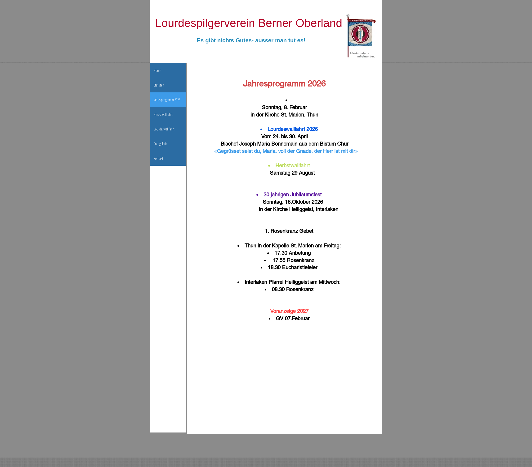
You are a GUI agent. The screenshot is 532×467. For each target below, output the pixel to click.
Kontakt (158, 158)
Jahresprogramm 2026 (167, 99)
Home (157, 70)
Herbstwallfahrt (163, 114)
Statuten (159, 85)
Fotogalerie (160, 143)
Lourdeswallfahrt (164, 129)
